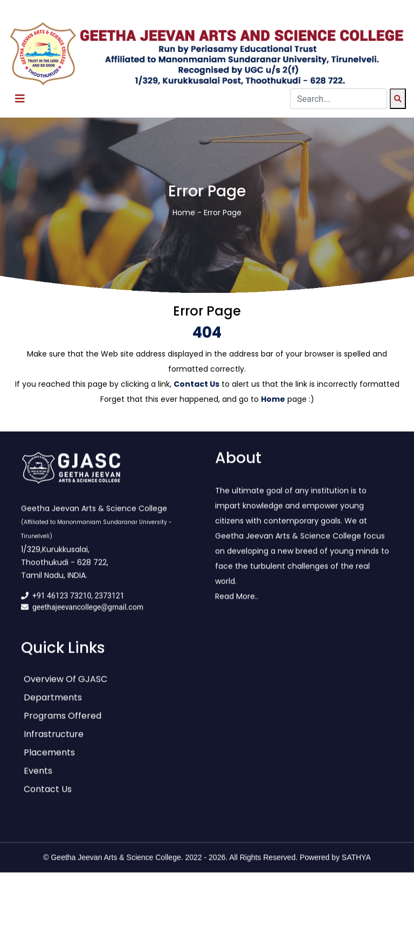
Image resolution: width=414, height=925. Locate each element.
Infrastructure (54, 740)
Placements (49, 758)
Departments (53, 703)
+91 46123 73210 (61, 602)
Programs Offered (62, 722)
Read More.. (236, 602)
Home (183, 212)
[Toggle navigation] (20, 99)
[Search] (398, 98)
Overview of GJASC (65, 685)
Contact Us (48, 795)
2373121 (110, 602)
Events (38, 777)
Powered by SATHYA (335, 863)
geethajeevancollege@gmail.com (87, 613)
